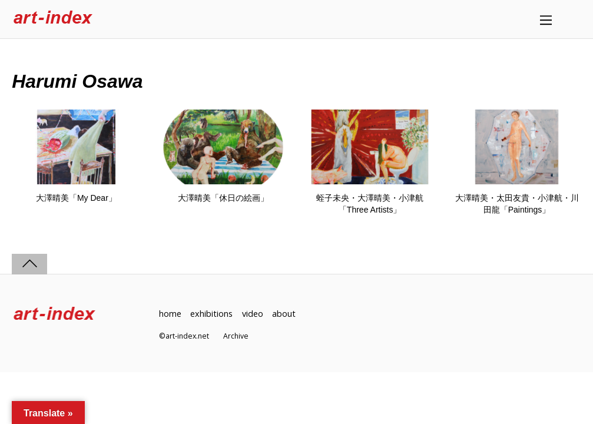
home (170, 313)
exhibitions (211, 313)
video (252, 313)
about (284, 313)
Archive (236, 336)
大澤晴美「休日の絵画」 (223, 198)
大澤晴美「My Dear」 (76, 198)
